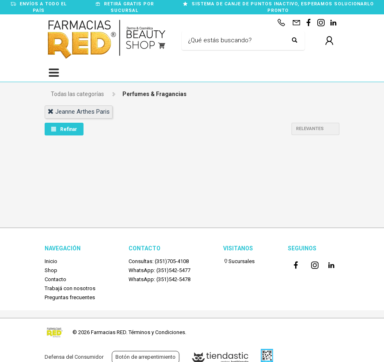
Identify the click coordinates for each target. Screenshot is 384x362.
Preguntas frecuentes (70, 297)
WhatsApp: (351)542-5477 (159, 270)
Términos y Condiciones (157, 332)
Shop (51, 270)
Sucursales (239, 261)
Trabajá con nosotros (70, 288)
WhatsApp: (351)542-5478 (159, 279)
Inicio (51, 261)
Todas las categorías (77, 94)
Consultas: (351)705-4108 (159, 261)
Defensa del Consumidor (74, 357)
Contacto (55, 279)
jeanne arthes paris (78, 111)
